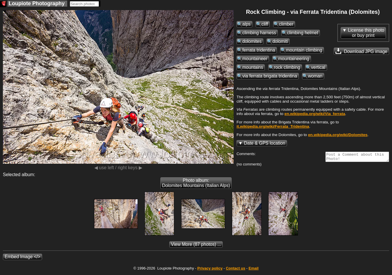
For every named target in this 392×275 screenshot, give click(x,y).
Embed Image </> (22, 258)
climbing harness (259, 32)
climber (286, 24)
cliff (264, 24)
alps (246, 24)
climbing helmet (302, 32)
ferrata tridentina (258, 50)
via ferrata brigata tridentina (269, 76)
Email (254, 270)
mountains (252, 67)
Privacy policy (209, 270)
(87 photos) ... (196, 246)
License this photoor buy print (366, 33)
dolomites (252, 41)
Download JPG (361, 51)
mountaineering (293, 58)
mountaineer (254, 58)
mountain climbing (304, 50)
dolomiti (280, 41)
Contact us (235, 270)
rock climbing (287, 67)
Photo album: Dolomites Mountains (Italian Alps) (196, 185)
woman (315, 76)
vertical (318, 67)
